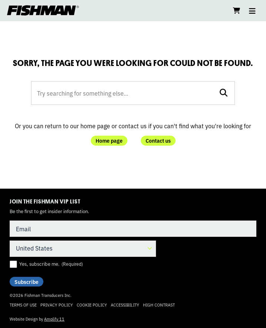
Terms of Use (23, 305)
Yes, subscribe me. (51, 264)
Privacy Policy (56, 305)
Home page (109, 140)
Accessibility (125, 305)
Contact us (158, 140)
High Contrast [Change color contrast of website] (159, 304)
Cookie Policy (92, 305)
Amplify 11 (54, 319)
